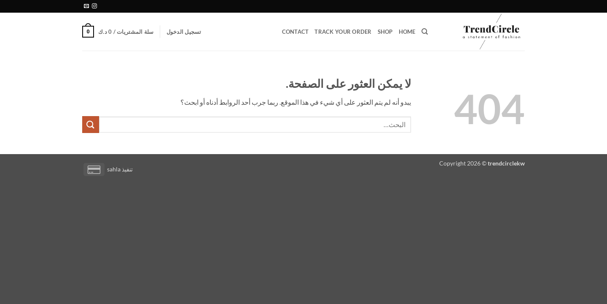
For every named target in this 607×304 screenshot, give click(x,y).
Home (407, 31)
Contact (295, 31)
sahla (114, 169)
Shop (385, 31)
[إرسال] (90, 124)
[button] (184, 31)
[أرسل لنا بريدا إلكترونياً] (86, 6)
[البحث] (425, 32)
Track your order (342, 31)
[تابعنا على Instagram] (94, 6)
